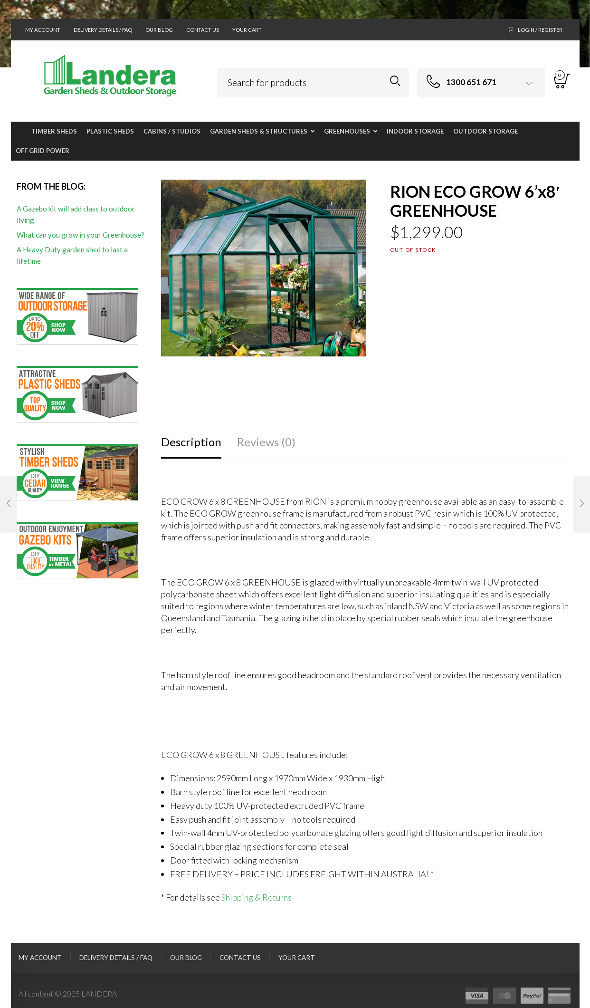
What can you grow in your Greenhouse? (80, 234)
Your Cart (247, 30)
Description (191, 442)
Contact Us (202, 30)
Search (395, 81)
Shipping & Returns (256, 897)
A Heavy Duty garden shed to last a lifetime (72, 255)
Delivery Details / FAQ (103, 30)
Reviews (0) (266, 442)
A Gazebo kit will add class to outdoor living (76, 214)
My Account (42, 30)
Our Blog (159, 30)
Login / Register (540, 30)
